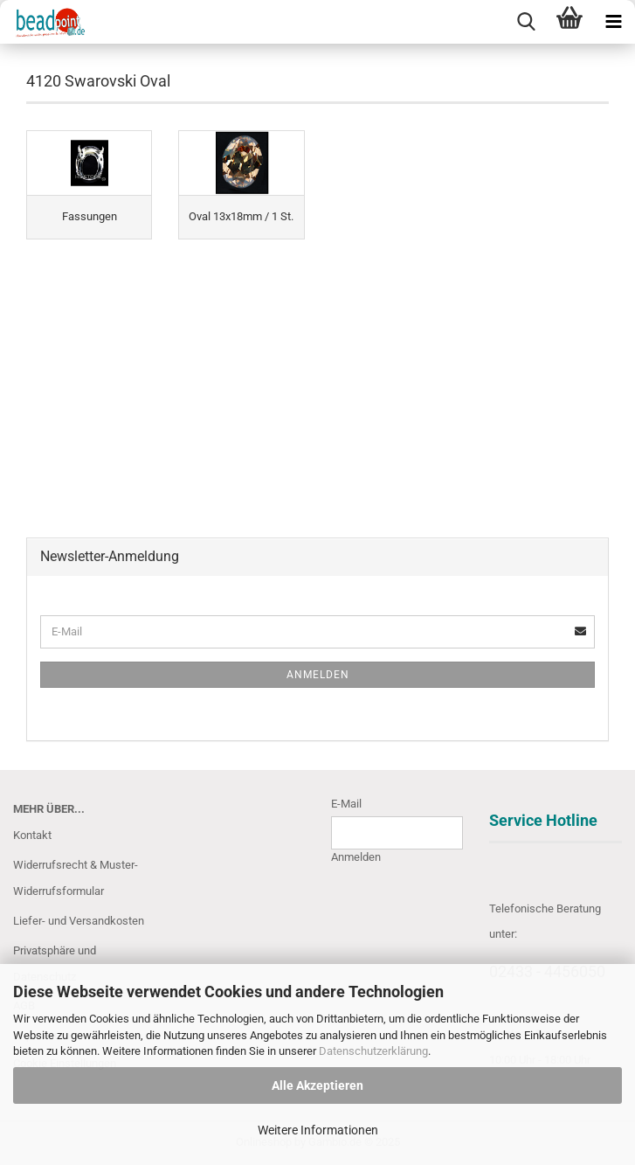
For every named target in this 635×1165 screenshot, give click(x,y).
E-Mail (346, 803)
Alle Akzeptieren (317, 1085)
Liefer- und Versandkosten (78, 920)
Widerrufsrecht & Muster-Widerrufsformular (75, 878)
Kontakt (32, 835)
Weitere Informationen (318, 1130)
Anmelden (317, 675)
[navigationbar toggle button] (613, 22)
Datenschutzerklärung (373, 1051)
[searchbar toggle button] (526, 22)
